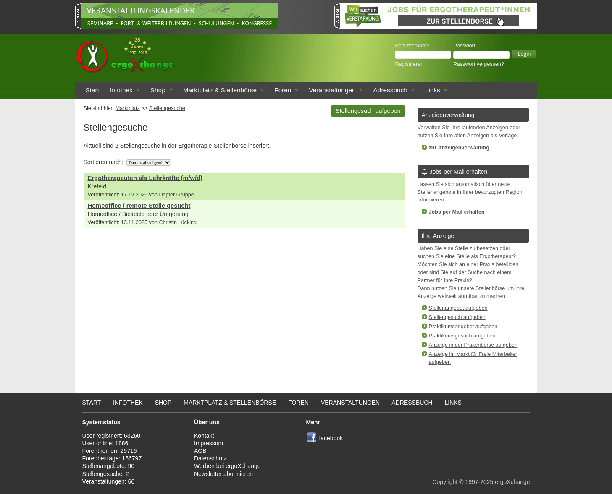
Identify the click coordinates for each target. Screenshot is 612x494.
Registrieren (409, 64)
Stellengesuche (167, 108)
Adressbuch (390, 90)
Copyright (444, 481)
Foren (282, 90)
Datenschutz (210, 458)
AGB (200, 450)
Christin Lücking (178, 222)
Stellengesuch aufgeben (368, 110)
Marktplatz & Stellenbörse (220, 90)
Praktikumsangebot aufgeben (463, 326)
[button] (524, 54)
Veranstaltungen (332, 90)
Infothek (121, 90)
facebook (331, 438)
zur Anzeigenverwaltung (459, 148)
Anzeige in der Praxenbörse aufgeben (473, 345)
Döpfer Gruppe (176, 195)
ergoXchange (512, 481)
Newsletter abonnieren (223, 473)
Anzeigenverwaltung (448, 115)
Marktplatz (128, 108)
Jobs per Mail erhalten (455, 171)
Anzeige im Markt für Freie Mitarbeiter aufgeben (473, 358)
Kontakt (204, 435)
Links (432, 90)
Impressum (208, 443)
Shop (157, 90)
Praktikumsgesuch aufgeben (462, 336)
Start (93, 90)
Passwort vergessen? (478, 64)
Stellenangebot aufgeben (458, 308)
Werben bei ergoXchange (227, 466)
